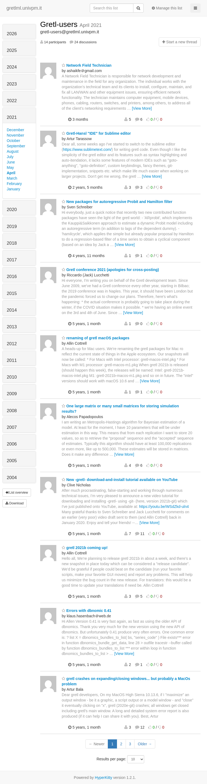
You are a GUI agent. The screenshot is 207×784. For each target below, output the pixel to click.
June (11, 162)
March (12, 178)
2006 (12, 444)
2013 (12, 326)
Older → (145, 744)
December (15, 130)
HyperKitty (103, 777)
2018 (12, 243)
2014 (12, 310)
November (15, 135)
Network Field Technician (87, 65)
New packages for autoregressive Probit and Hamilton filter (117, 201)
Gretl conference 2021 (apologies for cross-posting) (110, 270)
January (13, 189)
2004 (12, 477)
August (13, 151)
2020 (12, 209)
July (10, 157)
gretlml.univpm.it (24, 8)
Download (14, 503)
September (16, 146)
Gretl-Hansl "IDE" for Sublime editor (96, 133)
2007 (12, 427)
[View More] (142, 108)
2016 (12, 276)
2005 (12, 460)
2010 (12, 377)
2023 (12, 84)
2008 (12, 410)
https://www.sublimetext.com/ (87, 149)
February (14, 183)
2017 (12, 259)
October (13, 140)
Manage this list (167, 8)
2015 (12, 293)
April (11, 173)
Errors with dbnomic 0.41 (86, 610)
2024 (12, 67)
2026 (12, 33)
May (10, 167)
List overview (16, 492)
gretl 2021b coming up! (85, 548)
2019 (12, 226)
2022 (12, 100)
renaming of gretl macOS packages (95, 338)
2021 (12, 117)
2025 (12, 50)
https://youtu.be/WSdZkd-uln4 (164, 506)
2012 (12, 343)
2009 (12, 393)
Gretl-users (60, 24)
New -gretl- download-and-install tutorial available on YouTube (120, 479)
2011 (12, 360)
